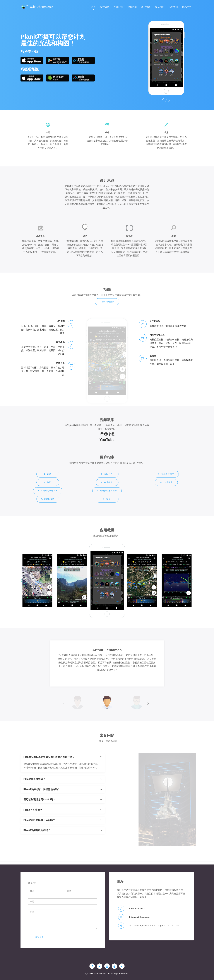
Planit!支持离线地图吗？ (37, 849)
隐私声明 (186, 6)
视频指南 (132, 6)
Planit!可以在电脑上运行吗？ (39, 839)
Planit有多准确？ (33, 829)
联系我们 (173, 6)
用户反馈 (145, 6)
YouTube (107, 446)
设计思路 (104, 6)
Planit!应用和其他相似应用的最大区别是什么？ (49, 776)
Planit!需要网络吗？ (35, 798)
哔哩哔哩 (107, 440)
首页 (93, 6)
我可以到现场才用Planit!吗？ (39, 819)
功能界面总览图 (107, 306)
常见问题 (159, 6)
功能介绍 (118, 6)
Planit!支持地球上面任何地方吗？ (42, 808)
